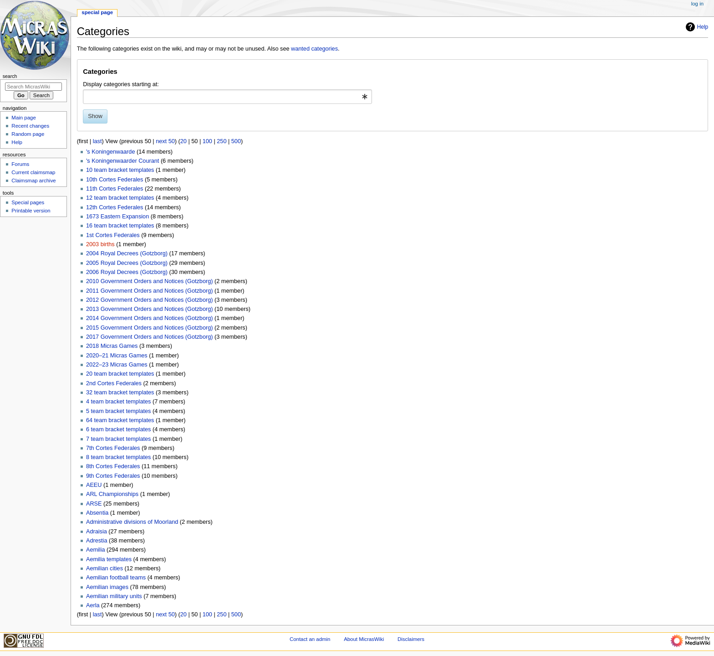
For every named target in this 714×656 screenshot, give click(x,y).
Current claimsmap (33, 172)
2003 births (100, 244)
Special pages (27, 202)
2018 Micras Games (112, 346)
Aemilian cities (104, 568)
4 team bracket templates (118, 401)
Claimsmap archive (33, 180)
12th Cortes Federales (114, 207)
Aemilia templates (109, 559)
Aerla (93, 605)
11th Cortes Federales (114, 189)
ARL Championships (112, 494)
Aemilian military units (114, 596)
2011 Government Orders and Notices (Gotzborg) (149, 291)
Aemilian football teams (116, 577)
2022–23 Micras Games (117, 365)
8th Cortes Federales (113, 466)
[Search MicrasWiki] (33, 87)
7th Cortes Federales (113, 448)
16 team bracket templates (120, 225)
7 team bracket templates (118, 439)
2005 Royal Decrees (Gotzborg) (127, 263)
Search (10, 76)
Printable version (30, 210)
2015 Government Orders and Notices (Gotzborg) (149, 328)
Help (696, 26)
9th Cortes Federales (113, 476)
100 (207, 141)
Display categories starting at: (120, 84)
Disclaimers (411, 639)
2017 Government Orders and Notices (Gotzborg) (149, 337)
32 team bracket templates (120, 392)
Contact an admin (310, 639)
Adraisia (96, 531)
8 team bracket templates (118, 457)
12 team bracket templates (120, 198)
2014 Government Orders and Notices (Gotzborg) (149, 318)
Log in (697, 3)
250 (221, 141)
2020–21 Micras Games (117, 355)
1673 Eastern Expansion (117, 216)
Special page (97, 12)
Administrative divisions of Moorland (132, 522)
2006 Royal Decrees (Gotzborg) (127, 272)
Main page (23, 117)
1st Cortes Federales (113, 235)
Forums (20, 164)
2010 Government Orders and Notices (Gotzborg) (149, 281)
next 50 (165, 141)
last (97, 141)
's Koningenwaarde (110, 152)
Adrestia (96, 540)
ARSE (94, 504)
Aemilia (95, 550)
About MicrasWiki (364, 639)
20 (183, 141)
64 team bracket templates (120, 420)
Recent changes (30, 126)
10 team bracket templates (120, 170)
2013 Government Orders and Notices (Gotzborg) (149, 309)
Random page (27, 134)
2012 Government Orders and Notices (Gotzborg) (149, 300)
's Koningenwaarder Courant (122, 161)
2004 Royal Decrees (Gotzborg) (127, 253)
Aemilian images (107, 587)
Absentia (97, 513)
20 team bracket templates (120, 374)
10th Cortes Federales (114, 179)
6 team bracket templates (118, 429)
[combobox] (227, 96)
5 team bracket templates (118, 411)
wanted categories (314, 49)
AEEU (94, 485)
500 (236, 141)
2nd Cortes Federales (114, 383)
